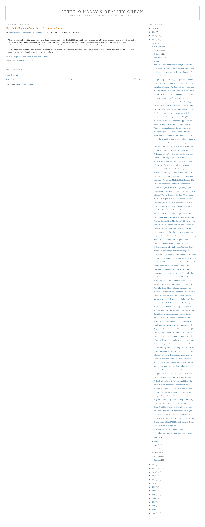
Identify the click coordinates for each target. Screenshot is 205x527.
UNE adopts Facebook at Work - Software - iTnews (173, 433)
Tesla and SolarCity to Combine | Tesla (168, 429)
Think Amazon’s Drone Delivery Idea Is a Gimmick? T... (175, 325)
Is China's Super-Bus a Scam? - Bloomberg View (172, 132)
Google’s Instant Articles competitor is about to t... (172, 392)
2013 (154, 472)
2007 (154, 494)
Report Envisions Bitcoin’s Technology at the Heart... (173, 288)
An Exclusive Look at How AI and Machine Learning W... (175, 139)
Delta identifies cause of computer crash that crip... (173, 314)
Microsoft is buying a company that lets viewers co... (173, 284)
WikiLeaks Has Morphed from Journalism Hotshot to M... (175, 191)
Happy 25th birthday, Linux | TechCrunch (169, 158)
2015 (154, 465)
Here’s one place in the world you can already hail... (173, 113)
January (157, 460)
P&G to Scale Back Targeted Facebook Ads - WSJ (172, 318)
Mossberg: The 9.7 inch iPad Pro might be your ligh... (174, 299)
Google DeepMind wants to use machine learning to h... (174, 76)
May (156, 445)
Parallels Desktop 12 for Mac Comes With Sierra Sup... (174, 221)
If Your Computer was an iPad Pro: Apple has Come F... (174, 388)
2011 (154, 479)
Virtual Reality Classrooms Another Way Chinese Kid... (174, 310)
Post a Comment (11, 75)
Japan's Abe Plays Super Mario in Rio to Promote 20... (174, 180)
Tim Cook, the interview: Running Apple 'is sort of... (173, 269)
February (157, 456)
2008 (154, 491)
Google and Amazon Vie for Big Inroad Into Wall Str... (174, 94)
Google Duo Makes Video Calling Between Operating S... (175, 262)
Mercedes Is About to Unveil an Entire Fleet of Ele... (173, 359)
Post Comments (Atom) (24, 84)
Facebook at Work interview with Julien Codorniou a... (174, 351)
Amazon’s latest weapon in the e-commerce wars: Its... (174, 362)
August (157, 61)
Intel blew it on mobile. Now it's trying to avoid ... (172, 239)
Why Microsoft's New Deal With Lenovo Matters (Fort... (175, 165)
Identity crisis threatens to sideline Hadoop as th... (172, 366)
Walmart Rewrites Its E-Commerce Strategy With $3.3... (175, 336)
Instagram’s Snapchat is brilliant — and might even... (173, 396)
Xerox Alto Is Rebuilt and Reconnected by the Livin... (174, 385)
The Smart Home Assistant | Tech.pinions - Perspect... (174, 295)
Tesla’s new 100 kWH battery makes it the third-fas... (173, 154)
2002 (154, 513)
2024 (154, 28)
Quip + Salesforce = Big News (165, 426)
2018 (154, 36)
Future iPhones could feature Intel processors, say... (173, 213)
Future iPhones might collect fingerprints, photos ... (173, 128)
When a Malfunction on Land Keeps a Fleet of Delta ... (174, 340)
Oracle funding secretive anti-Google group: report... (173, 187)
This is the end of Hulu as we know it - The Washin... (173, 332)
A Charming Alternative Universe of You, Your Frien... (174, 247)
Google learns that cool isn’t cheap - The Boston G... (173, 266)
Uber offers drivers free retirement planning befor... (173, 143)
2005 (154, 502)
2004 (154, 506)
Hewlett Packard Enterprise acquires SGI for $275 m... (174, 277)
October (157, 54)
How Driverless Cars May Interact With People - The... (174, 83)
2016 (154, 43)
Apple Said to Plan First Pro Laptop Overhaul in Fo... (173, 306)
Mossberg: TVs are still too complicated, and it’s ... (173, 370)
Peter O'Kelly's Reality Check (102, 12)
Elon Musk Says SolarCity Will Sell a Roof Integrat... (174, 303)
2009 (154, 487)
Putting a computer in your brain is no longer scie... (173, 251)
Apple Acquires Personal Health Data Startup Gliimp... (174, 161)
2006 (154, 498)
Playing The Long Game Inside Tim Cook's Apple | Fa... (174, 329)
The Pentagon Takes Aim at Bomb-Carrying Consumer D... (176, 169)
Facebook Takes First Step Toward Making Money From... (175, 117)
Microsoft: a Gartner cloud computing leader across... (173, 355)
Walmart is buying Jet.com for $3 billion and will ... (173, 344)
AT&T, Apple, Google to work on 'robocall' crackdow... (174, 176)
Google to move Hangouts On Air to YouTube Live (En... (175, 258)
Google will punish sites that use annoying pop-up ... (173, 150)
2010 (154, 483)
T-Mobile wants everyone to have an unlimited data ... (174, 202)
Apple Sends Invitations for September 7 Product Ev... (174, 98)
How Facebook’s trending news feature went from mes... (175, 68)
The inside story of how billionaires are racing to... (172, 184)
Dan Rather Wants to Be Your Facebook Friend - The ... (174, 273)
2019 (154, 32)
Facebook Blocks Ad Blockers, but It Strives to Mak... (174, 321)
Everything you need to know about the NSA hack (31, 32)
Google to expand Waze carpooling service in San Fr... (174, 79)
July (156, 438)
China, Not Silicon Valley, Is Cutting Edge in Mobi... (173, 407)
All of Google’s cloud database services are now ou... (173, 232)
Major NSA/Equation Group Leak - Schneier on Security (26, 57)
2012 (154, 476)
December (158, 46)
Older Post (137, 79)
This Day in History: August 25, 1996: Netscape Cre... (174, 146)
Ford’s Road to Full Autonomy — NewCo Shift (171, 243)
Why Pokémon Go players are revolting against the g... (174, 399)
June (156, 441)
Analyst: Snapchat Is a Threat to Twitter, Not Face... (173, 206)
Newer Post (9, 79)
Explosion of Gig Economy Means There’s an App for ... (175, 102)
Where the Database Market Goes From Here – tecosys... (175, 292)
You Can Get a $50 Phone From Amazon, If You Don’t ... (175, 225)
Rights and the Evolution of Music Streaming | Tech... (174, 135)
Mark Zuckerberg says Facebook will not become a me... (175, 87)
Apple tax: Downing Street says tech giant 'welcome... (174, 65)
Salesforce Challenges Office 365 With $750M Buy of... (174, 414)
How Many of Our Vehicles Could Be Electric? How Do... (175, 254)
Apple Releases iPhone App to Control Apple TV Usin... (175, 418)
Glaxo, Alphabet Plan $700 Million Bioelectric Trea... (174, 422)
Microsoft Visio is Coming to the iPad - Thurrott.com (173, 195)
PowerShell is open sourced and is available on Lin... (173, 199)
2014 (154, 468)
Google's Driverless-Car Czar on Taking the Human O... (174, 373)
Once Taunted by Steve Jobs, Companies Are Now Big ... (175, 347)
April (156, 449)
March (156, 452)
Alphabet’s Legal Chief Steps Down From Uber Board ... (175, 91)
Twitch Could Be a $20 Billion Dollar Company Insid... (174, 109)
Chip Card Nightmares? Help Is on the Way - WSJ (172, 403)
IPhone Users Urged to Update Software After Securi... (174, 124)
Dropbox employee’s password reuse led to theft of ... (173, 72)
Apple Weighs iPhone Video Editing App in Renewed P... (175, 120)
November (158, 50)
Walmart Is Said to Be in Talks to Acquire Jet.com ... (173, 377)
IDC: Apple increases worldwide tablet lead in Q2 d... (174, 411)
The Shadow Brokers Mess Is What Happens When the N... (176, 217)
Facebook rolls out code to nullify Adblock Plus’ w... (173, 280)
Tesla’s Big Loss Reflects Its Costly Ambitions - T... (173, 381)
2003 (154, 509)
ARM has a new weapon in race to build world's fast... (174, 172)
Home (73, 79)
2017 (154, 39)
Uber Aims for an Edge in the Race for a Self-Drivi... (173, 210)
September (158, 58)
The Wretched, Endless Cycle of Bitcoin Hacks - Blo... (174, 228)
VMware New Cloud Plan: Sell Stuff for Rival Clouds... (174, 105)
